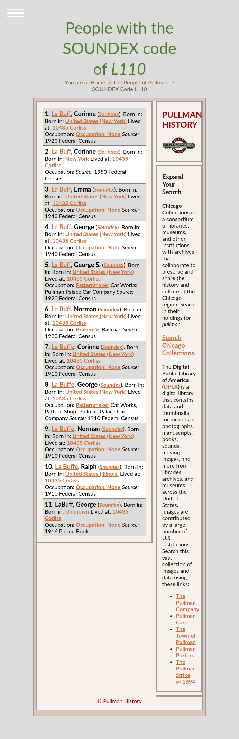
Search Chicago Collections (178, 345)
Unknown (77, 511)
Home (97, 82)
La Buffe (63, 346)
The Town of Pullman (186, 635)
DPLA (171, 386)
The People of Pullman (140, 82)
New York (77, 158)
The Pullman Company (187, 602)
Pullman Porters (186, 651)
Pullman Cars (186, 618)
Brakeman (88, 329)
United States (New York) (96, 120)
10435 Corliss (69, 127)
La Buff (61, 113)
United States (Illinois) (92, 473)
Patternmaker (92, 285)
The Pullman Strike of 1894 (186, 671)
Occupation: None (98, 134)
